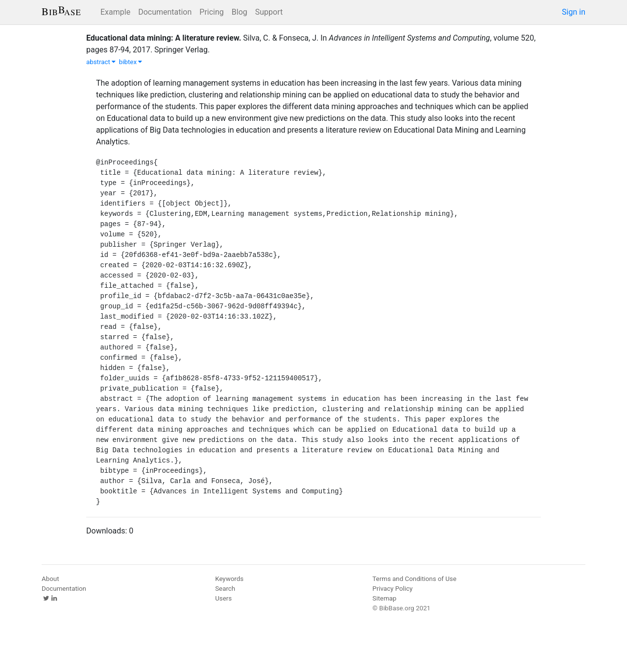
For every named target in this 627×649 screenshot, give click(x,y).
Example (115, 12)
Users (223, 598)
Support (269, 12)
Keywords (229, 578)
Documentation (165, 12)
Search (225, 588)
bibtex (131, 62)
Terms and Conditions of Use (414, 578)
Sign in (573, 12)
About (50, 578)
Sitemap (384, 598)
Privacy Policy (392, 588)
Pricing (211, 12)
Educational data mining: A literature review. (163, 38)
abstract (101, 62)
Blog (239, 12)
